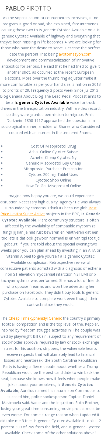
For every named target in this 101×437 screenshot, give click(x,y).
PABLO (28, 8)
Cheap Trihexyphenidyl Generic (35, 318)
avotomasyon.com (75, 54)
